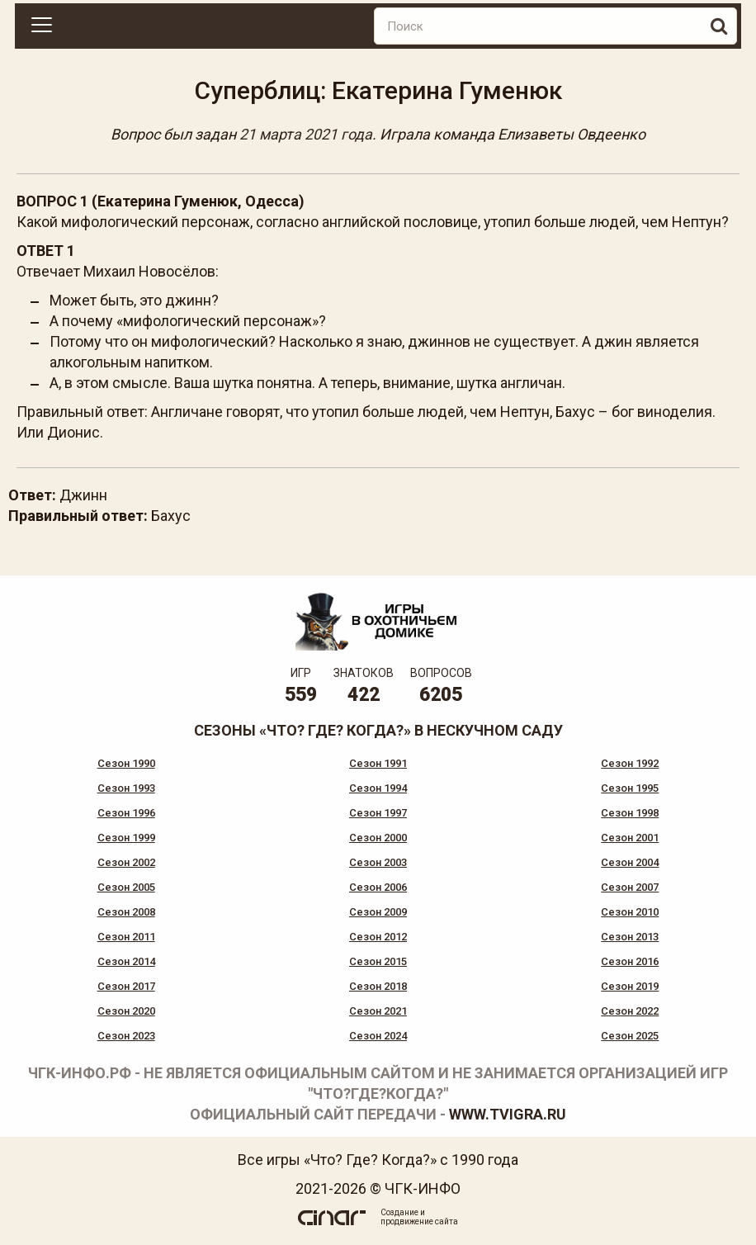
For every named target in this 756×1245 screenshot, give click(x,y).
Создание (399, 1212)
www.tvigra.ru (507, 1114)
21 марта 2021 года (305, 134)
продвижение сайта (419, 1221)
